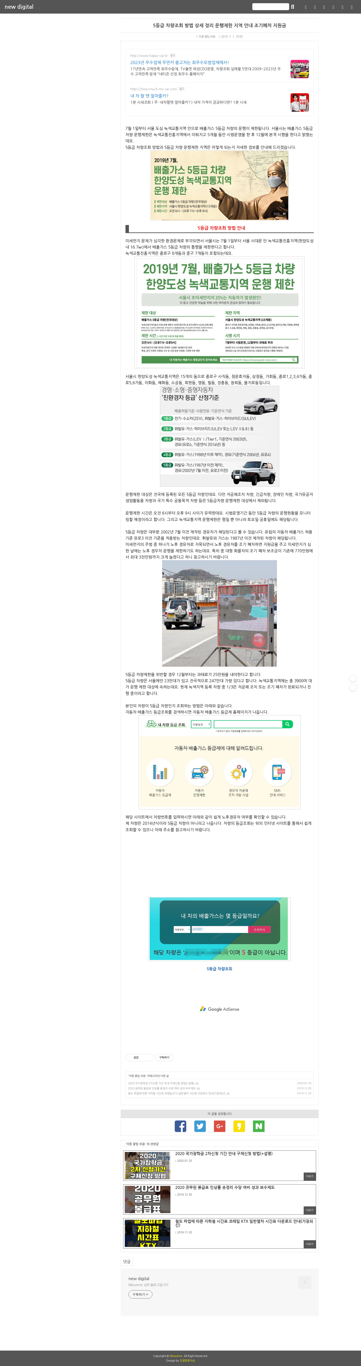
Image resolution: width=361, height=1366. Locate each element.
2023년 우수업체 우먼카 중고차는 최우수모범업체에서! (179, 63)
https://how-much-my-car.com (153, 89)
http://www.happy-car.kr (149, 55)
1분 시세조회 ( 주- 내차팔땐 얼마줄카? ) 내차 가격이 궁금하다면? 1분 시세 (188, 102)
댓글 (127, 1262)
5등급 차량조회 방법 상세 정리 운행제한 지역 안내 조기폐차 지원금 (219, 25)
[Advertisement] (219, 865)
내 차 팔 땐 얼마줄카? (149, 96)
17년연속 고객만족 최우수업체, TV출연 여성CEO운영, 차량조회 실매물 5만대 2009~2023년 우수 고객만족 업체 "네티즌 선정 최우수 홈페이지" (205, 71)
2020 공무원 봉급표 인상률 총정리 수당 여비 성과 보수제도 (162, 1088)
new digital (19, 7)
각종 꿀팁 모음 (206, 36)
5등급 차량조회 (219, 969)
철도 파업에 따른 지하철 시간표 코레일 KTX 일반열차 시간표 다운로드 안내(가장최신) (176, 1093)
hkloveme (176, 1356)
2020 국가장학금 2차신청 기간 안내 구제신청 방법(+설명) (161, 1083)
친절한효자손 (187, 1360)
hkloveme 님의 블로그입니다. (148, 1285)
